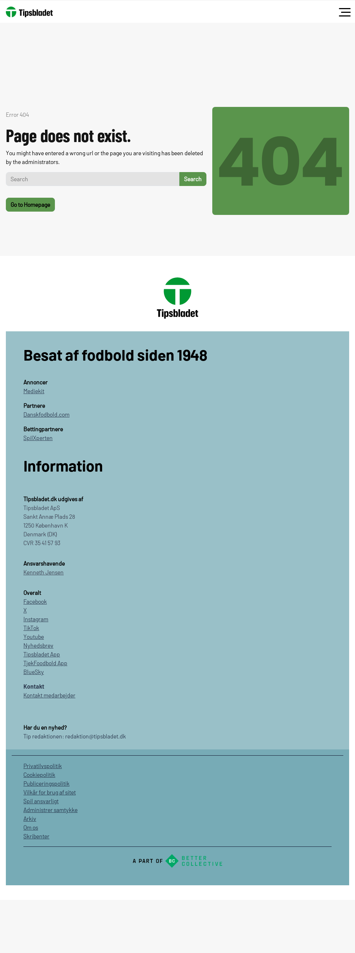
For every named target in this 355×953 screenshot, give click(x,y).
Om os (30, 827)
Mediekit (33, 390)
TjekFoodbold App (45, 662)
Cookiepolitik (39, 774)
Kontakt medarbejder (49, 695)
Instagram (35, 618)
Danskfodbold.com (46, 414)
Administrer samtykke (50, 809)
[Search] (92, 179)
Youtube (33, 636)
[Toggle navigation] (345, 12)
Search (193, 178)
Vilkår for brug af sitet (49, 792)
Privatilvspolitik (42, 765)
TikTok (31, 627)
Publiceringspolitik (46, 783)
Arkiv (29, 818)
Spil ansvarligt (41, 800)
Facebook (35, 601)
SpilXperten (38, 437)
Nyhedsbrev (38, 645)
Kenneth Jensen (43, 572)
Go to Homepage (30, 204)
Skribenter (36, 836)
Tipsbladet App (41, 654)
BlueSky (33, 671)
